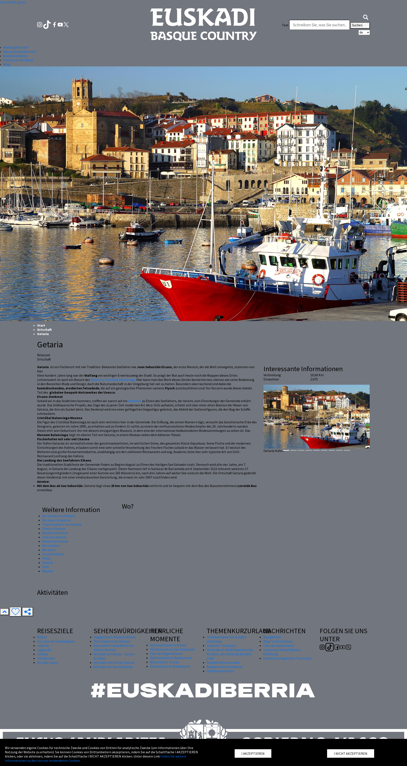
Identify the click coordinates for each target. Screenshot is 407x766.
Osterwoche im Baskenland (170, 666)
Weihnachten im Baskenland (170, 658)
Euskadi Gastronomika (223, 662)
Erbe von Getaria (54, 537)
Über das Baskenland (278, 645)
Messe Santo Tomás (164, 662)
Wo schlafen (51, 545)
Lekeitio (43, 645)
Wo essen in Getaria (56, 520)
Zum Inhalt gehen (13, 2)
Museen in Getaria (55, 541)
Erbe (45, 567)
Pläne (46, 558)
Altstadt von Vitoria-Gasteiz (114, 662)
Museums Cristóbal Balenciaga (113, 379)
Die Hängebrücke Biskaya (112, 641)
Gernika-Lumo (47, 662)
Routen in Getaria (55, 533)
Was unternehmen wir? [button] (19, 51)
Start (41, 325)
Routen (47, 562)
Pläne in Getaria (54, 528)
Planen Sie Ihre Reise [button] (18, 60)
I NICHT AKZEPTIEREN (350, 753)
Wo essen (49, 550)
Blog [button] (6, 64)
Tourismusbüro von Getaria (62, 524)
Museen (47, 571)
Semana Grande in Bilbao (168, 645)
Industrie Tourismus (221, 645)
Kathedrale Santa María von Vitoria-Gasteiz (114, 647)
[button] (365, 16)
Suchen (360, 25)
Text (285, 25)
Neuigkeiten (272, 637)
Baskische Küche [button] (15, 56)
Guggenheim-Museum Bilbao (115, 637)
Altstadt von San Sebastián (113, 667)
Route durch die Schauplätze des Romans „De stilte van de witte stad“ (230, 654)
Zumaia (42, 654)
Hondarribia (45, 658)
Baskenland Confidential (225, 667)
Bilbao (42, 637)
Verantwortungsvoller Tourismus (287, 658)
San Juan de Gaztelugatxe (55, 641)
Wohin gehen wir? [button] (16, 47)
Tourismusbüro (53, 554)
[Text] (319, 25)
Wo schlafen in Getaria (58, 516)
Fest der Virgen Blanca (166, 653)
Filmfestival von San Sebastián (172, 649)
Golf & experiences (220, 671)
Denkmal (134, 401)
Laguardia (44, 650)
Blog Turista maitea (277, 641)
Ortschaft (44, 329)
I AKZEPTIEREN (253, 753)
